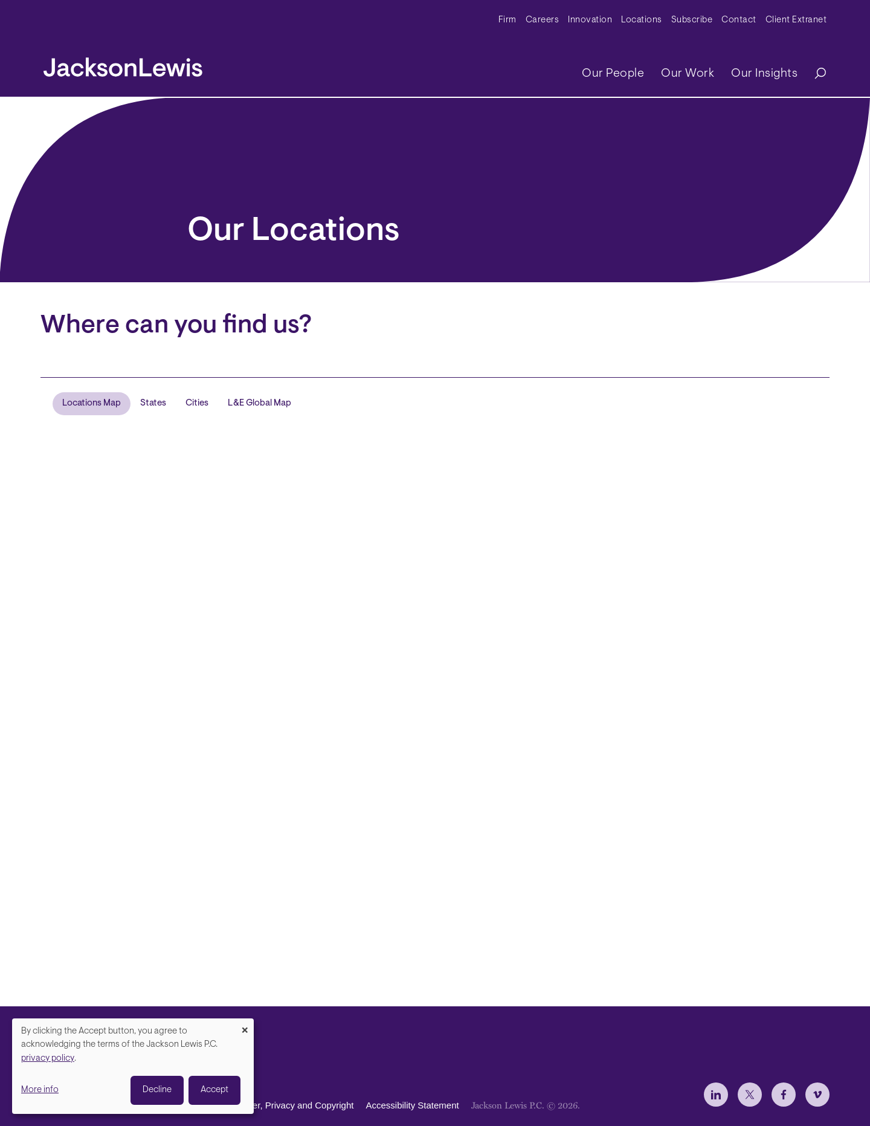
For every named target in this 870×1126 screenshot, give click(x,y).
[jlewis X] (750, 1094)
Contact (738, 20)
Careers (542, 20)
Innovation (590, 20)
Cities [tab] (196, 403)
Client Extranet (796, 20)
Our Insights (764, 74)
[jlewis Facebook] (784, 1094)
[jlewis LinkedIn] (716, 1094)
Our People (613, 74)
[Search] (814, 74)
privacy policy (47, 1058)
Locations (641, 20)
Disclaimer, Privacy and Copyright (285, 1105)
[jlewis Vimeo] (817, 1094)
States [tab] (153, 403)
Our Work (687, 74)
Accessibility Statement (412, 1105)
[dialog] (133, 1066)
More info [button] (40, 1090)
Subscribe (692, 20)
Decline (157, 1090)
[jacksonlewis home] (123, 64)
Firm (507, 20)
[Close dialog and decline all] (245, 1026)
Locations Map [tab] (91, 403)
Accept (214, 1090)
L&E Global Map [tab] (259, 403)
